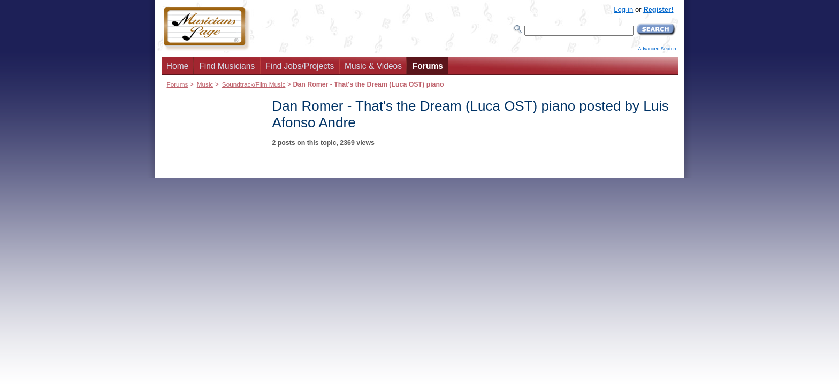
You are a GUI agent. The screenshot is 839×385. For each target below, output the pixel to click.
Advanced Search (657, 48)
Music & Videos (373, 66)
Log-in (623, 9)
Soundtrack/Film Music (254, 84)
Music (205, 84)
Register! (658, 9)
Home (177, 66)
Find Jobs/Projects (299, 66)
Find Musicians (227, 66)
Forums (428, 66)
